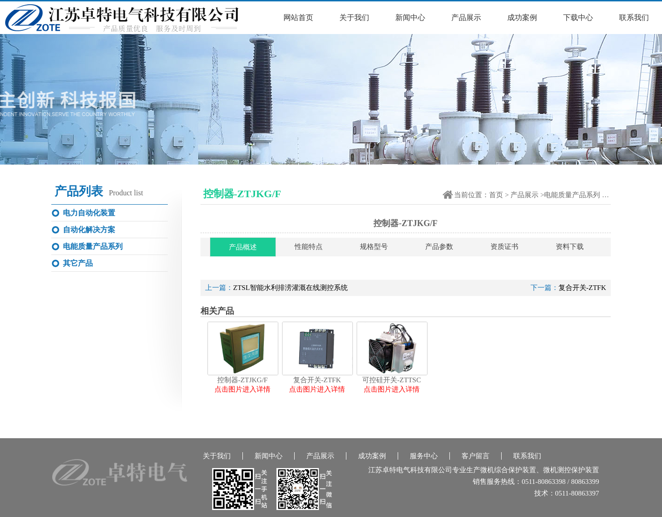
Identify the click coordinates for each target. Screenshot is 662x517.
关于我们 (354, 17)
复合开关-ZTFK (583, 287)
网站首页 (298, 17)
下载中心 (578, 17)
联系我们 (634, 17)
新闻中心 (410, 17)
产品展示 (466, 17)
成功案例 (522, 17)
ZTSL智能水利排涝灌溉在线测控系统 (290, 287)
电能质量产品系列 (572, 195)
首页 (496, 195)
